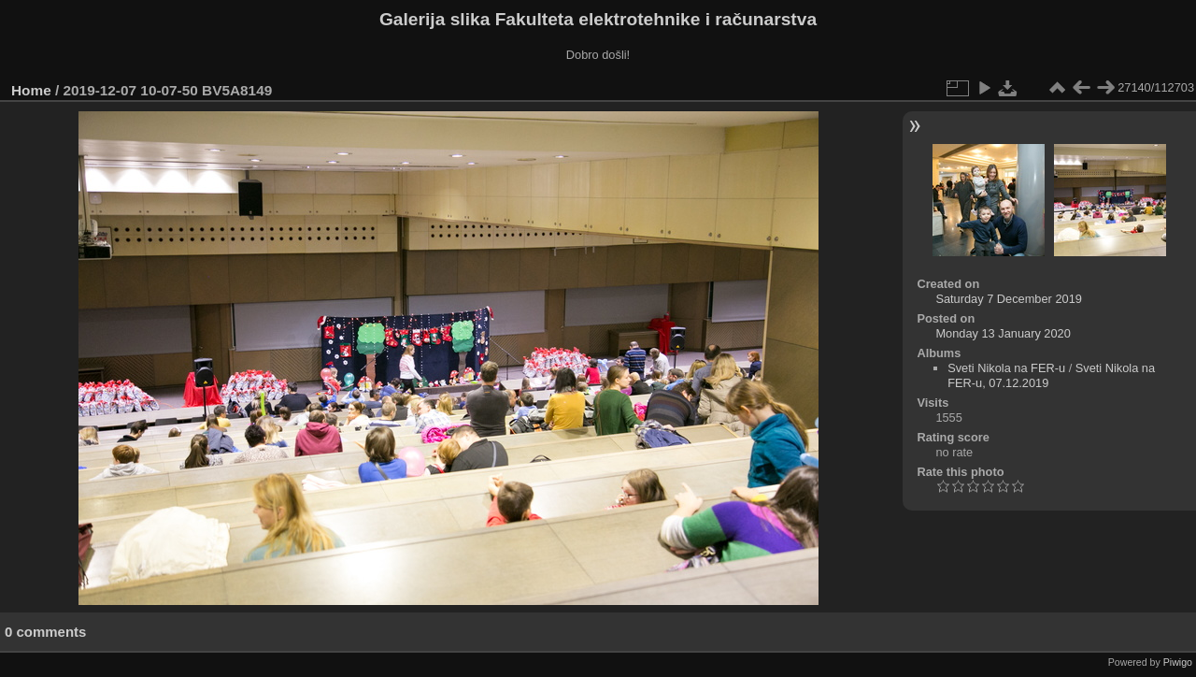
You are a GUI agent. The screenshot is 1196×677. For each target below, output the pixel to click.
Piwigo (1177, 662)
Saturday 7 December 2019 (1008, 299)
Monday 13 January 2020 (1002, 333)
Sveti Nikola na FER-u (1006, 368)
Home (31, 90)
